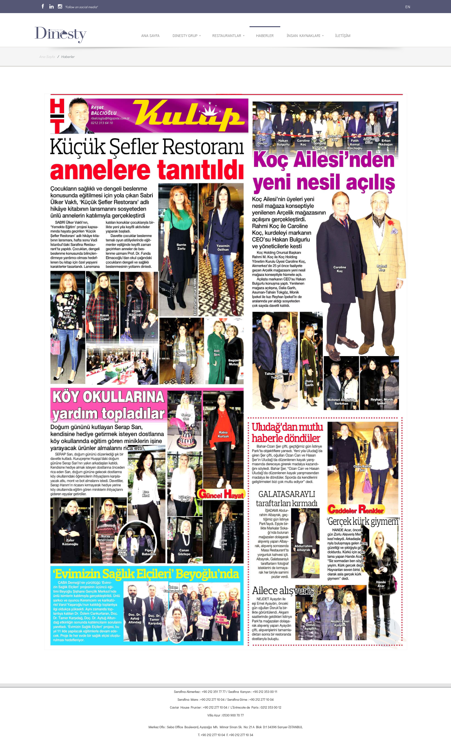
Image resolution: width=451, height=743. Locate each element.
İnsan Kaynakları (305, 35)
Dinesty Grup (187, 35)
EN (407, 7)
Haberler (265, 35)
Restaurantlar (228, 35)
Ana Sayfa (150, 35)
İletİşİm (342, 35)
